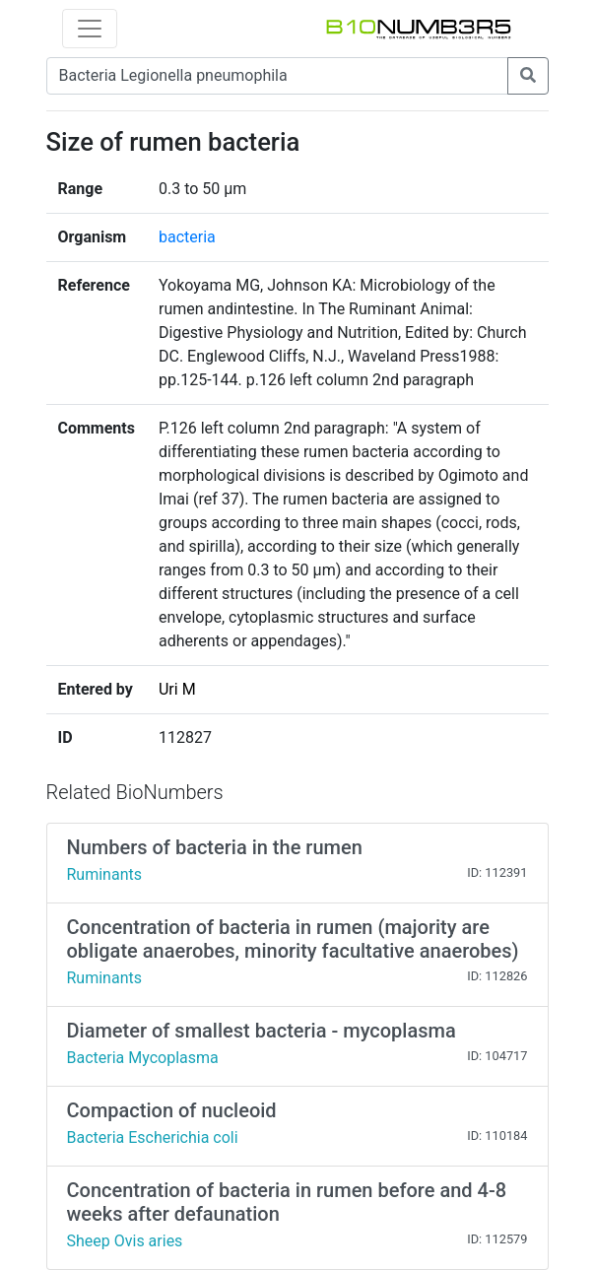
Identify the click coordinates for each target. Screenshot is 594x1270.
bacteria (187, 237)
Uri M (177, 689)
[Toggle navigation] (89, 28)
